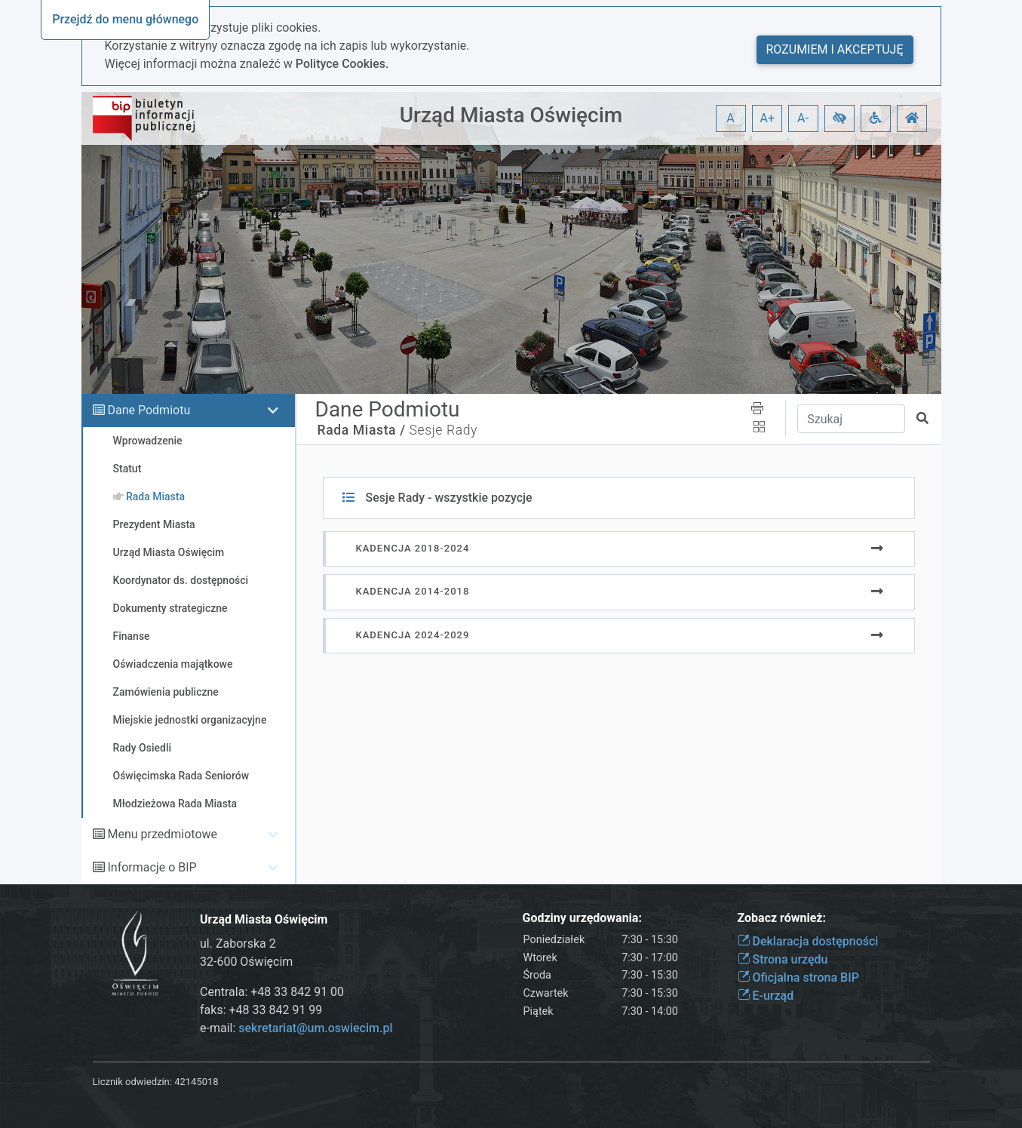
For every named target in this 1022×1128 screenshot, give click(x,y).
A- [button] (803, 118)
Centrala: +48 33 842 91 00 (272, 992)
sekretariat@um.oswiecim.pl (315, 1028)
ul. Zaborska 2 (238, 943)
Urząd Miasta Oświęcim (511, 115)
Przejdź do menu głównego (125, 19)
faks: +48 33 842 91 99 (261, 1010)
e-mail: (296, 1028)
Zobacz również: (782, 918)
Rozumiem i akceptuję (835, 49)
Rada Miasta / (362, 430)
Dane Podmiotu (148, 410)
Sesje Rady (444, 430)
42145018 (196, 1081)
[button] (839, 118)
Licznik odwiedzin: (132, 1081)
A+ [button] (767, 118)
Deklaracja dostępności (808, 941)
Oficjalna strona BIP (798, 977)
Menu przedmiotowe (162, 834)
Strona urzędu (783, 959)
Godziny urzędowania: (582, 918)
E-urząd (766, 995)
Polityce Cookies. (342, 64)
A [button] (730, 118)
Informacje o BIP (151, 867)
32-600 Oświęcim (246, 961)
